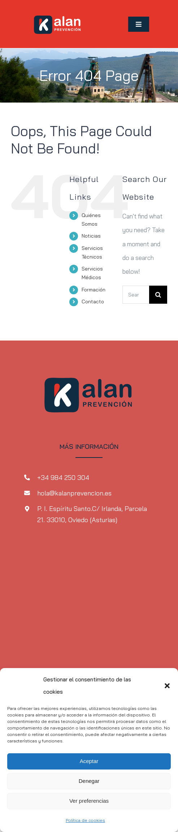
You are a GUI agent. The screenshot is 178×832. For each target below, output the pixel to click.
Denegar (89, 781)
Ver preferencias (89, 801)
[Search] (158, 295)
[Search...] (135, 295)
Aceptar (89, 761)
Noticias (91, 236)
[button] (167, 685)
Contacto (93, 301)
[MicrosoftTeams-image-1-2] (58, 10)
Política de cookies (85, 820)
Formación (93, 289)
